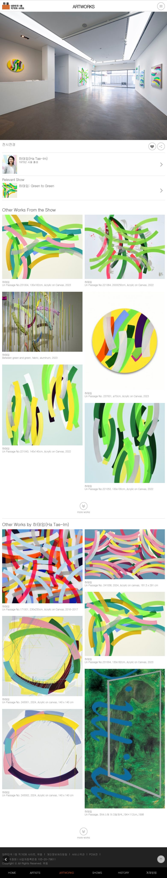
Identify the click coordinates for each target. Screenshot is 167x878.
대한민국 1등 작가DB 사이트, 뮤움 (22, 854)
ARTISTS (35, 873)
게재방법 (151, 873)
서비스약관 (78, 854)
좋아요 (152, 146)
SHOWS (97, 873)
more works (83, 511)
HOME (12, 873)
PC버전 (93, 854)
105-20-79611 (47, 859)
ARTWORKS (66, 873)
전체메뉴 (161, 6)
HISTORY (123, 873)
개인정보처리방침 (57, 854)
